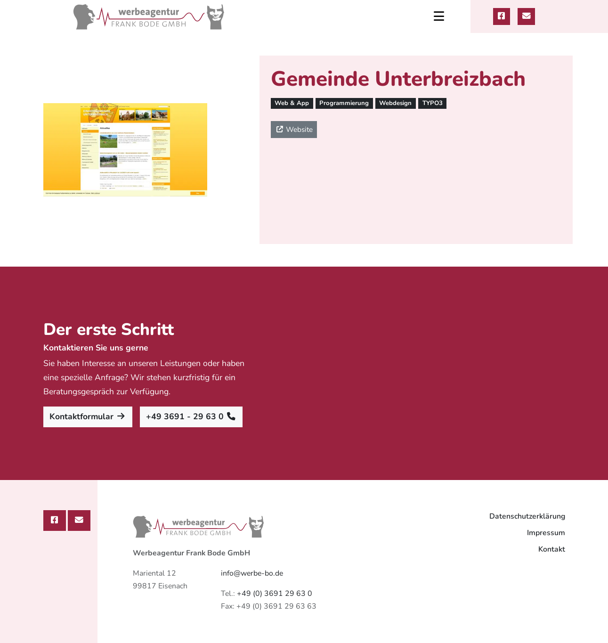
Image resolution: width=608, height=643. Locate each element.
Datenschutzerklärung (527, 516)
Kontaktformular (87, 416)
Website (294, 129)
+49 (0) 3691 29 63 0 (274, 593)
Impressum (546, 533)
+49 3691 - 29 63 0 (191, 416)
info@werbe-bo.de (252, 573)
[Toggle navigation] (438, 16)
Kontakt (551, 549)
